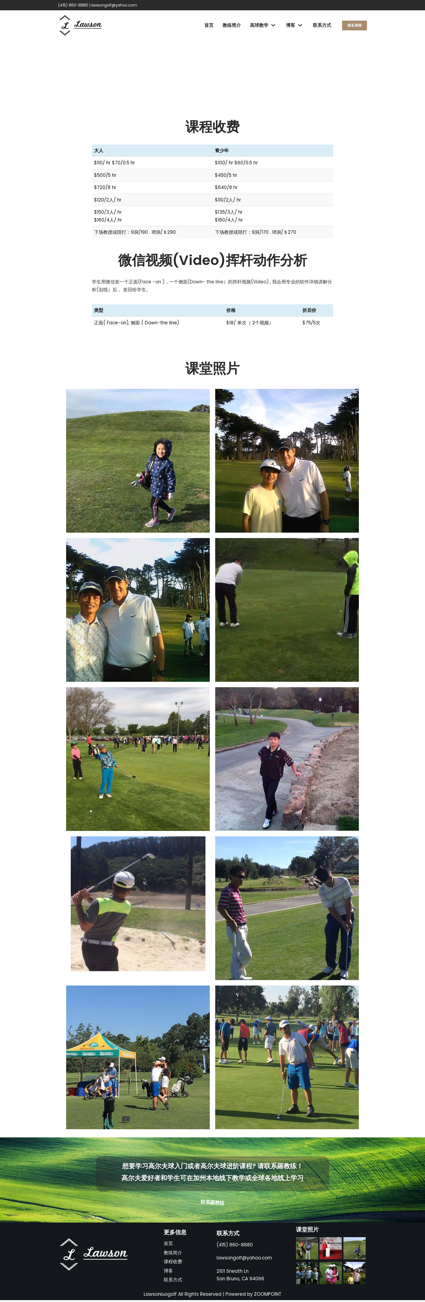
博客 (168, 1272)
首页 (207, 25)
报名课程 (354, 25)
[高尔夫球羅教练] (80, 25)
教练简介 (230, 25)
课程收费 (173, 1263)
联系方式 (321, 25)
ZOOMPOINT (268, 1296)
